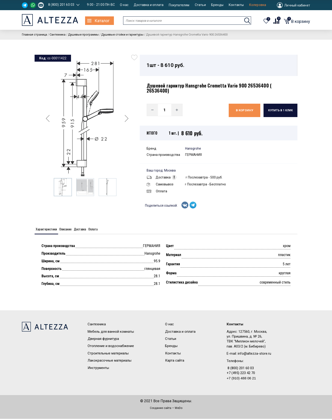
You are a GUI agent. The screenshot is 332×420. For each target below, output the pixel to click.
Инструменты (98, 369)
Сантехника (97, 325)
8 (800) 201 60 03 (61, 4)
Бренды (217, 4)
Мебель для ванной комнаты (111, 333)
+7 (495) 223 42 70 (241, 374)
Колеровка (257, 4)
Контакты (236, 4)
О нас (124, 4)
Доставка (159, 177)
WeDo (178, 409)
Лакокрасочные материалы (109, 362)
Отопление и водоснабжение (111, 347)
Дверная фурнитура (103, 340)
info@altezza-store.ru (254, 355)
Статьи (200, 4)
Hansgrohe (193, 148)
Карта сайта (174, 362)
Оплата (157, 191)
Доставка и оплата (148, 4)
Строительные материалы (108, 354)
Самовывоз (160, 184)
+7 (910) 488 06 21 (241, 379)
